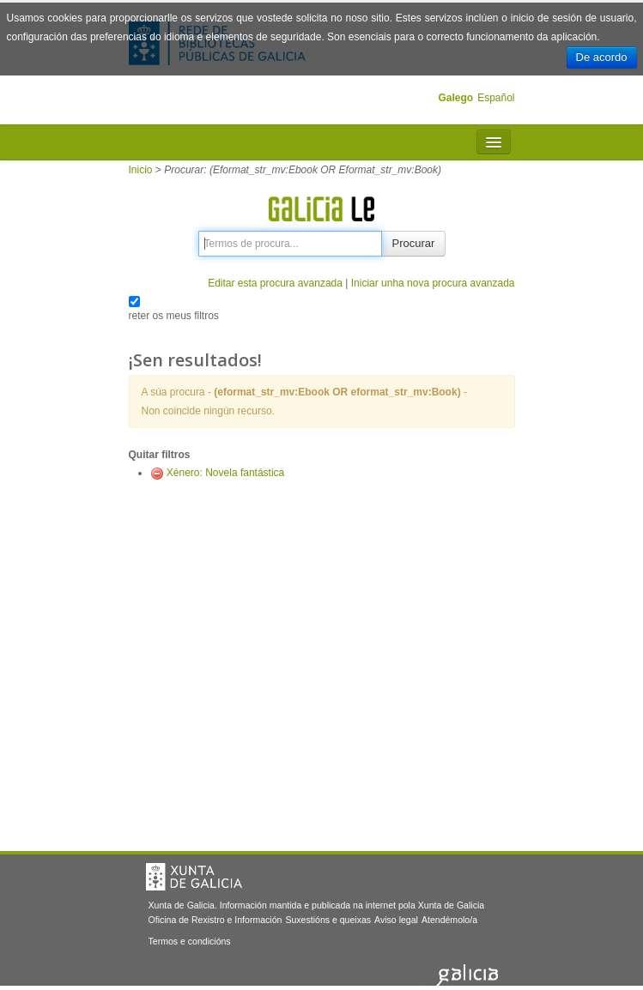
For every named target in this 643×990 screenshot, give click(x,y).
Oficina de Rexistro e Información (215, 920)
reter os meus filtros (174, 316)
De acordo (602, 57)
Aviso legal (396, 920)
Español (495, 98)
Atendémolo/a (449, 920)
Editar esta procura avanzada (275, 283)
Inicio (141, 170)
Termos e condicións (190, 941)
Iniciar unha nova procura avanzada (433, 283)
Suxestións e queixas (328, 920)
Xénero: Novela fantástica (225, 473)
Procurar (413, 243)
